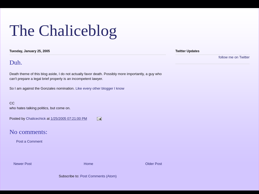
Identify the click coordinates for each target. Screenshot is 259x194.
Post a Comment (29, 141)
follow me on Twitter (234, 57)
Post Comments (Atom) (98, 176)
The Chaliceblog (63, 30)
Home (88, 164)
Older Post (153, 164)
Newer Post (22, 164)
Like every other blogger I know (100, 88)
